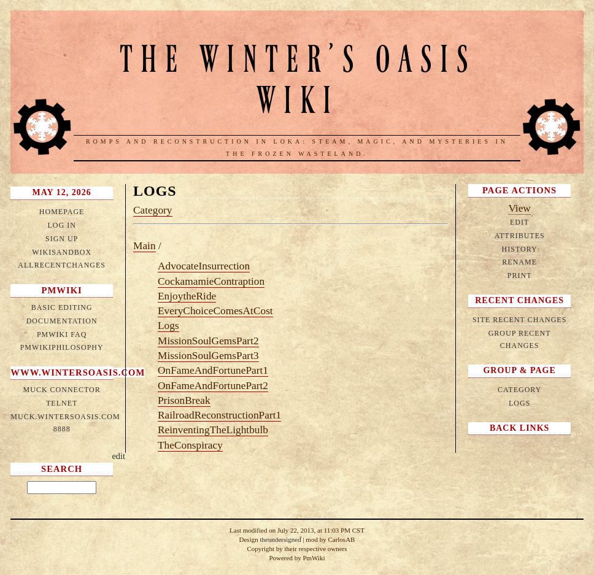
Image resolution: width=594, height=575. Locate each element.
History (520, 249)
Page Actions (519, 190)
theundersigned (280, 539)
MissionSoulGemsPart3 (208, 355)
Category (152, 210)
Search (61, 469)
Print (519, 275)
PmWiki (62, 290)
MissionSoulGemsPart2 (208, 341)
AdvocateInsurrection (204, 266)
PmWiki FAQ (62, 334)
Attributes (520, 235)
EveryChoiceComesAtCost (215, 311)
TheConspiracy (190, 445)
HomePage (62, 211)
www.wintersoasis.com (77, 372)
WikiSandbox (61, 252)
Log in (61, 225)
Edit (519, 222)
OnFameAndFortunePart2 (213, 386)
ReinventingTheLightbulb (213, 430)
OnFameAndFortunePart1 (213, 370)
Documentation (62, 321)
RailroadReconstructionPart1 (219, 415)
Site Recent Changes (519, 319)
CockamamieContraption (211, 281)
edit (118, 456)
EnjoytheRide (187, 296)
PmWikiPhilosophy (62, 347)
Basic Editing (62, 307)
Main (144, 246)
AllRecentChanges (62, 265)
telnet (61, 403)
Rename (519, 262)
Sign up (61, 238)
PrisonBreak (184, 400)
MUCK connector (62, 389)
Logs (155, 191)
